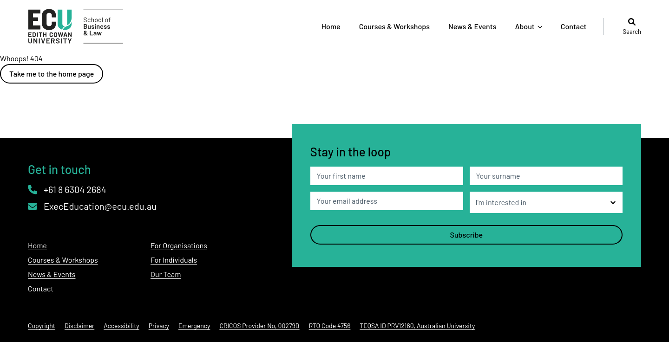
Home (331, 26)
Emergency (194, 325)
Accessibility (121, 325)
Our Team (166, 274)
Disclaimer (79, 325)
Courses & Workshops (394, 26)
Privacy (159, 325)
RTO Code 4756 (330, 325)
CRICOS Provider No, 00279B (259, 325)
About (524, 26)
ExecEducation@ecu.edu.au (92, 206)
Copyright (41, 325)
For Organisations (179, 245)
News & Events (472, 26)
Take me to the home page (51, 73)
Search (632, 26)
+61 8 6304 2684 (67, 189)
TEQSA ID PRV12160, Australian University (417, 325)
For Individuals (174, 259)
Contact (574, 26)
